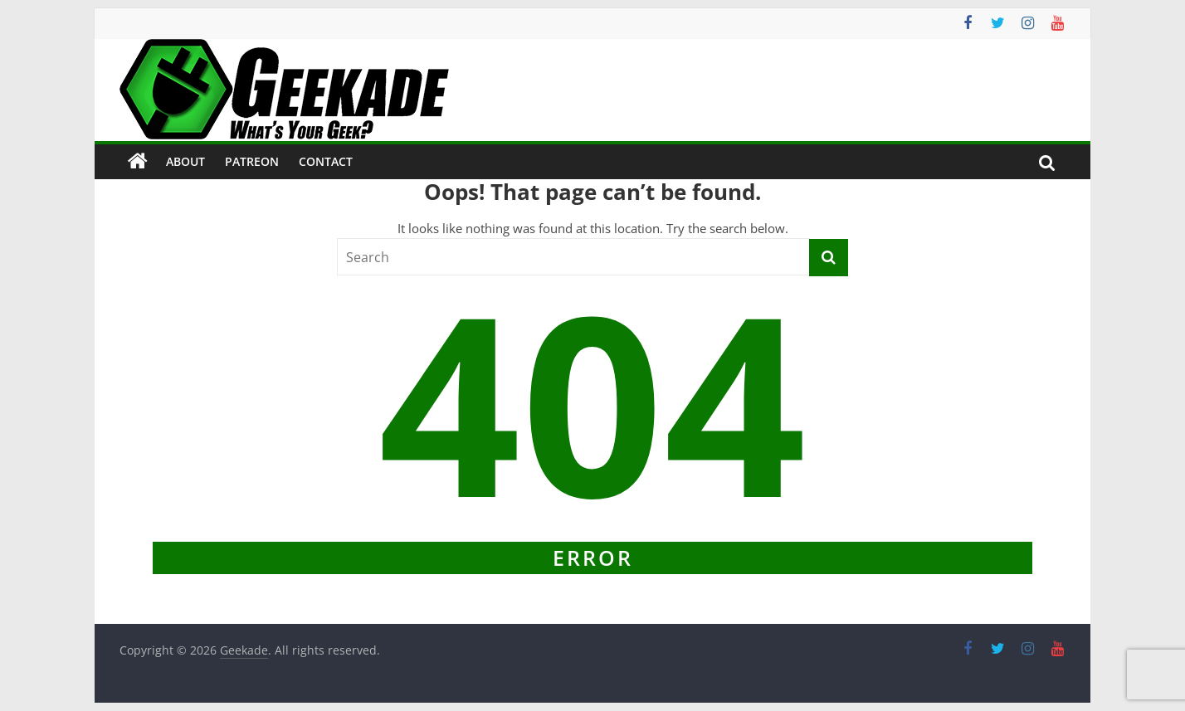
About (185, 161)
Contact (326, 161)
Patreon (252, 161)
